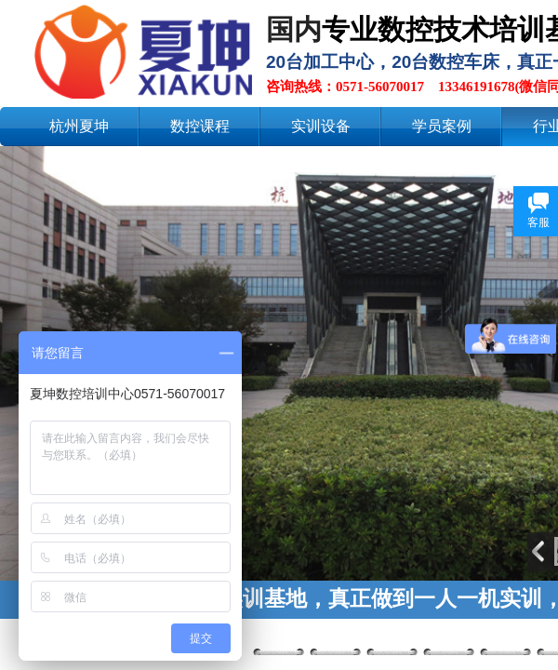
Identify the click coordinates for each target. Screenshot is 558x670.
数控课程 (200, 126)
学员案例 (442, 126)
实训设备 (321, 126)
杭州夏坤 (79, 126)
